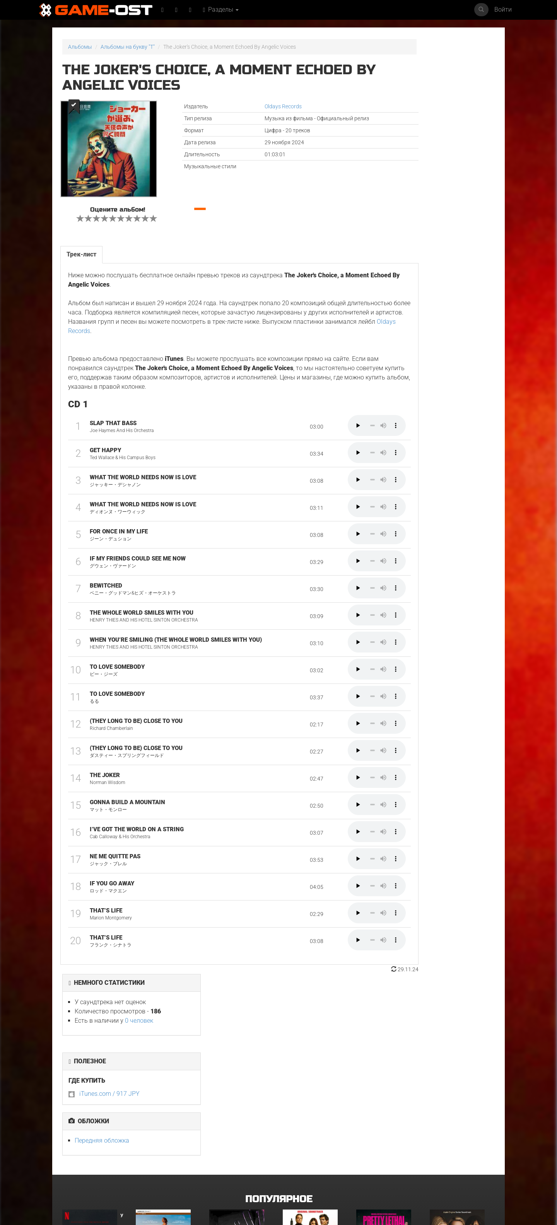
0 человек (433, 85)
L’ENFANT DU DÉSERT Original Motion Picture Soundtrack (166, 1079)
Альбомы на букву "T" (128, 47)
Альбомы (80, 47)
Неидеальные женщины (460, 1074)
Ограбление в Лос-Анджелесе (232, 1154)
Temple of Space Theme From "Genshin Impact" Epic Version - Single (459, 1156)
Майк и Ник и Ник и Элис (313, 1074)
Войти (503, 9)
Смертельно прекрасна (385, 1074)
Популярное (278, 1004)
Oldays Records (244, 106)
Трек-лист (81, 251)
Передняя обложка (396, 205)
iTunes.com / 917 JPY (403, 158)
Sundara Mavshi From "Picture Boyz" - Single (311, 1154)
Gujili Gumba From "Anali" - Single (388, 1154)
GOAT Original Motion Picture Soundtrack (89, 1154)
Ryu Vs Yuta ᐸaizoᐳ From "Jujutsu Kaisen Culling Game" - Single (240, 1079)
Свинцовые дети (157, 1151)
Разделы (224, 9)
